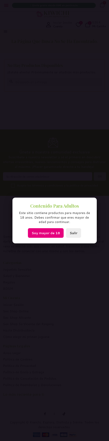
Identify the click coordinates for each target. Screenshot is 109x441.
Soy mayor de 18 (46, 233)
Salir (73, 233)
